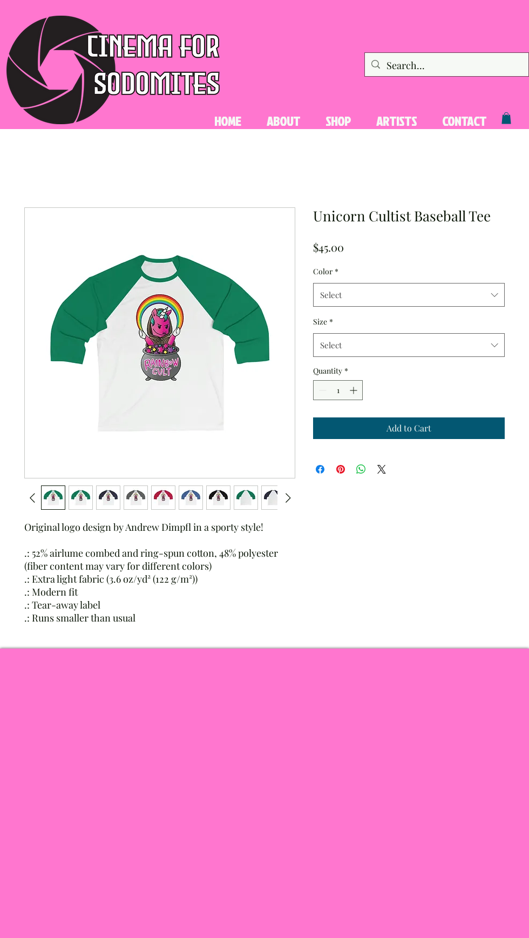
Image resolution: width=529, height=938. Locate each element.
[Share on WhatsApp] (361, 469)
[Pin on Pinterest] (340, 469)
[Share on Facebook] (320, 469)
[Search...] (446, 66)
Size (323, 321)
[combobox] (409, 295)
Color (325, 271)
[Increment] (354, 390)
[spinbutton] (338, 390)
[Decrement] (321, 390)
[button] (506, 118)
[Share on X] (381, 469)
